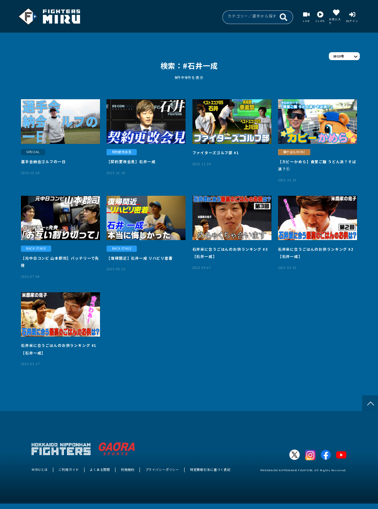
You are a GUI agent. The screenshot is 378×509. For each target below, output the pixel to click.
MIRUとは (40, 469)
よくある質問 (100, 469)
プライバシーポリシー (162, 469)
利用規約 (127, 469)
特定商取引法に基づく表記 (210, 469)
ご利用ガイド (68, 469)
